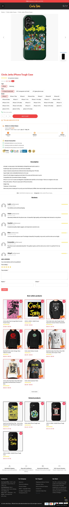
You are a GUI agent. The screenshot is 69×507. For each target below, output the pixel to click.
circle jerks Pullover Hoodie (31, 351)
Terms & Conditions (23, 484)
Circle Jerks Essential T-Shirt (31, 380)
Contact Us (38, 488)
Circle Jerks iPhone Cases (25, 12)
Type (2, 83)
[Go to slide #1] (30, 64)
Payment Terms (39, 484)
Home (3, 12)
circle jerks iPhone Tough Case (32, 423)
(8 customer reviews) (13, 78)
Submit (4, 289)
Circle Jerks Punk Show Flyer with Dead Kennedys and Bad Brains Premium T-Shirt (12, 382)
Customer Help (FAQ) (41, 491)
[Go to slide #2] (38, 64)
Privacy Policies (22, 486)
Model (2, 93)
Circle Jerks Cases (11, 12)
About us (21, 482)
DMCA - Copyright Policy (25, 488)
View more (34, 391)
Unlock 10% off (66, 500)
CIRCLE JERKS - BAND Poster (32, 321)
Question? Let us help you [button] (61, 505)
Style (2, 88)
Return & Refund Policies (42, 486)
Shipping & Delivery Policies (42, 482)
